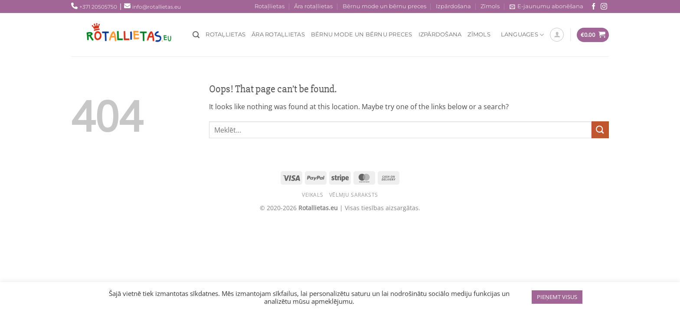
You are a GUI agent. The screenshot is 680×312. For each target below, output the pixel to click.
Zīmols (490, 6)
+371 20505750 (98, 6)
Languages (522, 35)
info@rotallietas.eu (156, 6)
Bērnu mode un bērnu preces (384, 6)
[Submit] (600, 129)
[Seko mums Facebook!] (593, 6)
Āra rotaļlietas (313, 6)
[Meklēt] (196, 34)
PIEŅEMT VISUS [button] (557, 297)
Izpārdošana (453, 6)
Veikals (312, 194)
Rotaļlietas (269, 6)
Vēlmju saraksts (353, 194)
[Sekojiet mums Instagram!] (604, 6)
